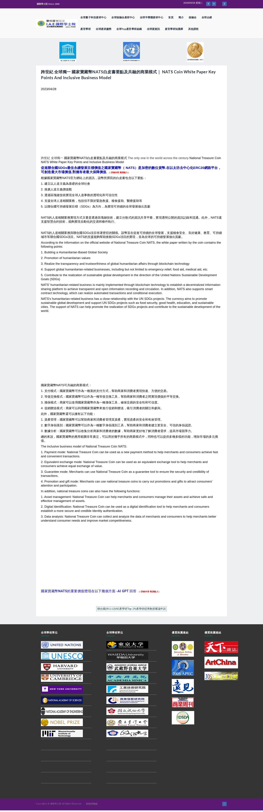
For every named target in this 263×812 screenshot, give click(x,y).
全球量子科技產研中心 (93, 17)
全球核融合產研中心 (123, 17)
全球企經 (207, 17)
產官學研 (85, 29)
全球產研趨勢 (103, 29)
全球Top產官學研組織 (129, 29)
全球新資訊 (153, 29)
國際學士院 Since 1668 (48, 4)
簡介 (181, 17)
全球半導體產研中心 (151, 17)
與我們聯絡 (92, 803)
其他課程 (193, 29)
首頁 (170, 17)
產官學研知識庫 (174, 29)
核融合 (193, 17)
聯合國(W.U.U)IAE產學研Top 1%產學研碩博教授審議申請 (131, 608)
